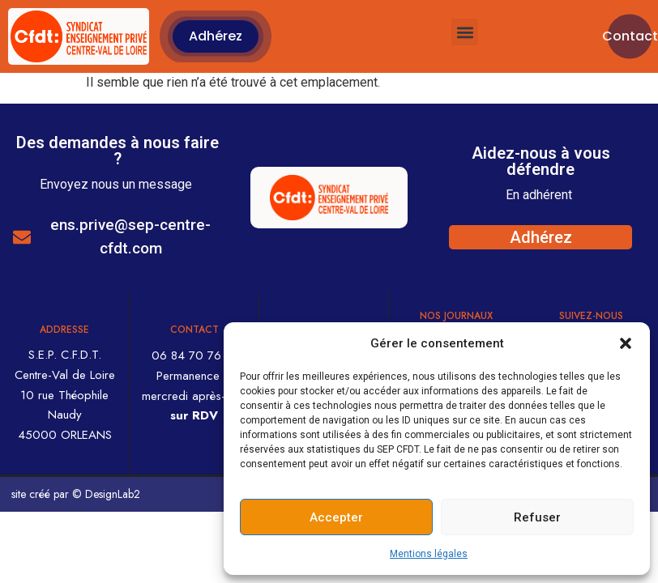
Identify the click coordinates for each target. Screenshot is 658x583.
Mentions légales (429, 554)
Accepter (336, 517)
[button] (625, 343)
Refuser (537, 517)
